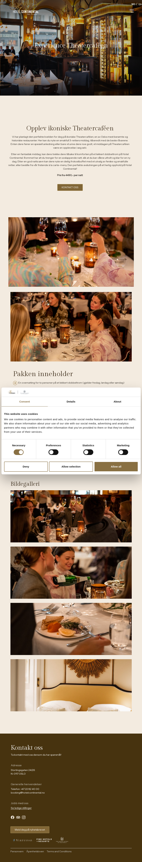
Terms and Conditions (59, 851)
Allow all (116, 466)
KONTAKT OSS (70, 187)
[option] (140, 4)
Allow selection (71, 466)
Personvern (17, 851)
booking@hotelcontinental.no (28, 792)
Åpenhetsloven (35, 851)
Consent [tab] (24, 401)
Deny (26, 466)
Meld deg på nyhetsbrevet (30, 829)
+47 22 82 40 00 (30, 789)
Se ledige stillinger (21, 808)
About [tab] (117, 401)
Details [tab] (71, 401)
